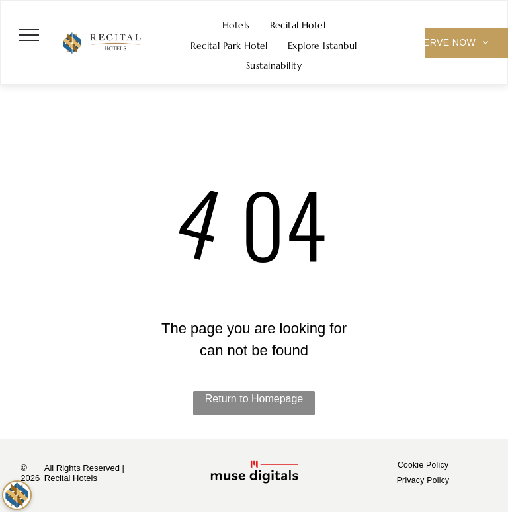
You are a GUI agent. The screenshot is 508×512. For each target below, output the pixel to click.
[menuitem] (236, 25)
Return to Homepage (254, 398)
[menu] (29, 35)
